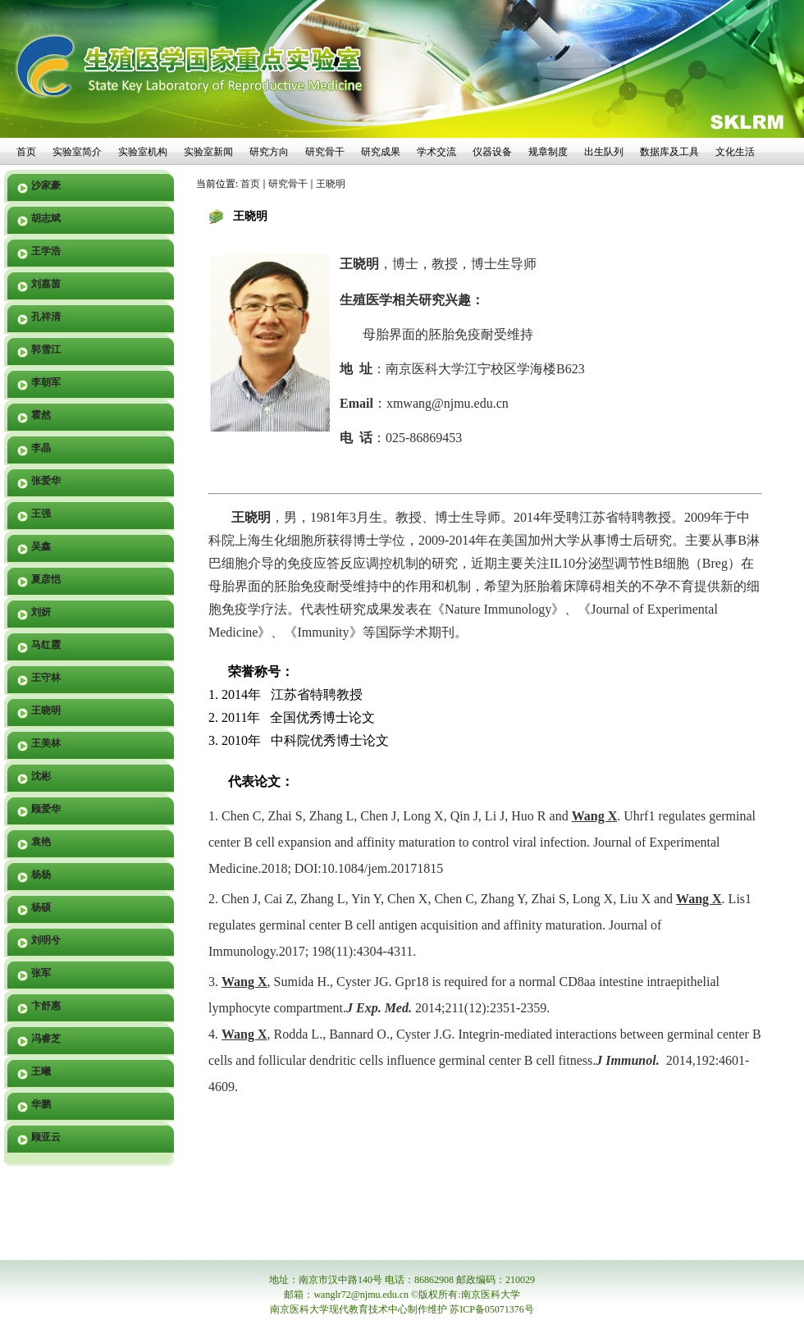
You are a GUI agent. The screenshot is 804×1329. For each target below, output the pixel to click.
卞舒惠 (46, 1006)
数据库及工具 (669, 152)
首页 (26, 152)
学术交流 (436, 152)
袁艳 (41, 841)
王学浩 (46, 251)
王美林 (46, 743)
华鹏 (41, 1104)
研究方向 (269, 152)
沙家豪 (46, 185)
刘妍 (41, 612)
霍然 (41, 415)
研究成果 (380, 152)
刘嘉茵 (46, 284)
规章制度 (548, 152)
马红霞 (46, 645)
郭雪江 (46, 349)
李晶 (41, 448)
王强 (41, 513)
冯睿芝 (46, 1038)
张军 (41, 973)
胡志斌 (46, 218)
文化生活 (735, 152)
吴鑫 (41, 546)
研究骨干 (325, 152)
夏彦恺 (46, 579)
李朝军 (46, 382)
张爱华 (46, 480)
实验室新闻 (208, 152)
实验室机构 (142, 152)
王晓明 (46, 710)
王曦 (41, 1071)
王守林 (46, 677)
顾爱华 (46, 809)
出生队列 (604, 152)
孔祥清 (46, 316)
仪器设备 (492, 152)
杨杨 (41, 874)
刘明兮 (46, 940)
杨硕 (41, 907)
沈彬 (41, 776)
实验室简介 (77, 152)
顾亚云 (46, 1137)
